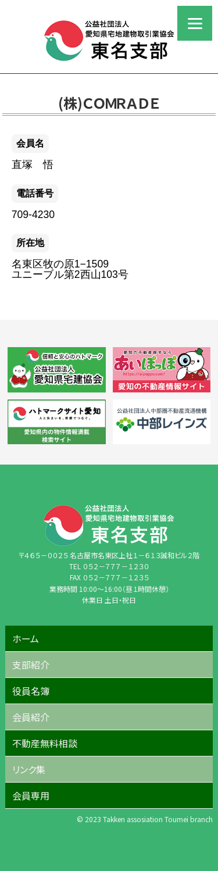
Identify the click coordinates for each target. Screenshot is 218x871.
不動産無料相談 (44, 743)
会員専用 (30, 795)
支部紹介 (30, 665)
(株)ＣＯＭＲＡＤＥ (109, 102)
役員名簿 (30, 691)
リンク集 (28, 769)
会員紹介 (30, 717)
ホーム (25, 638)
